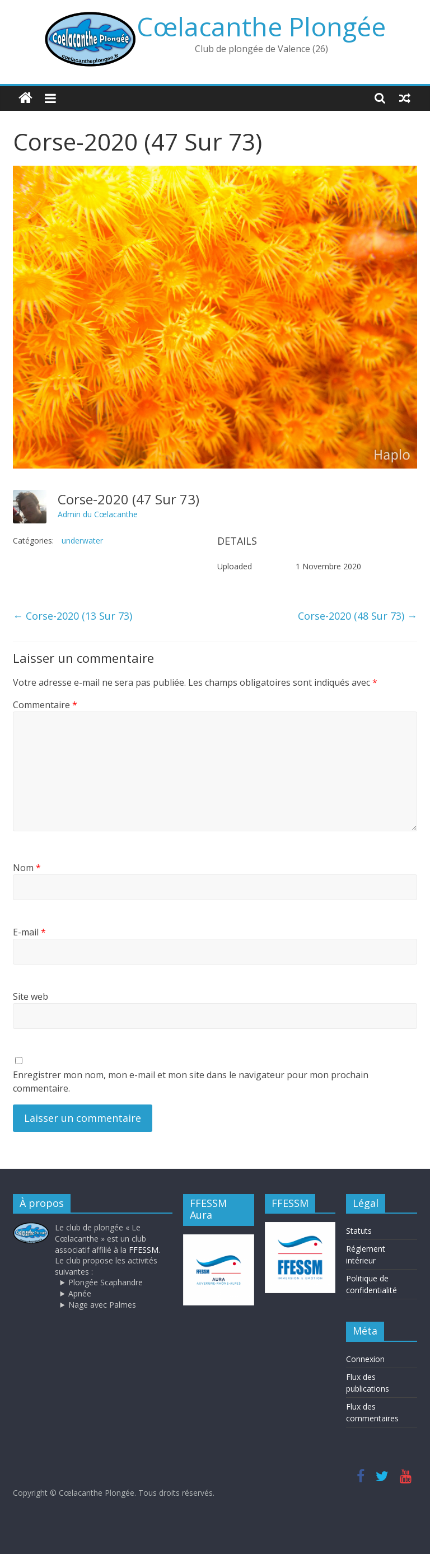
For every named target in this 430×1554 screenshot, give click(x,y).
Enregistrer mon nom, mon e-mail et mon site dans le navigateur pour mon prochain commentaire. (190, 1081)
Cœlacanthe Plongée (261, 26)
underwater (82, 540)
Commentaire (45, 705)
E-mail (29, 932)
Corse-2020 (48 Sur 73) (357, 615)
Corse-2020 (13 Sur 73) (72, 615)
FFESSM (143, 1249)
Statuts (359, 1230)
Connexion (365, 1359)
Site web (30, 996)
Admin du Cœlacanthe (98, 514)
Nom (27, 868)
